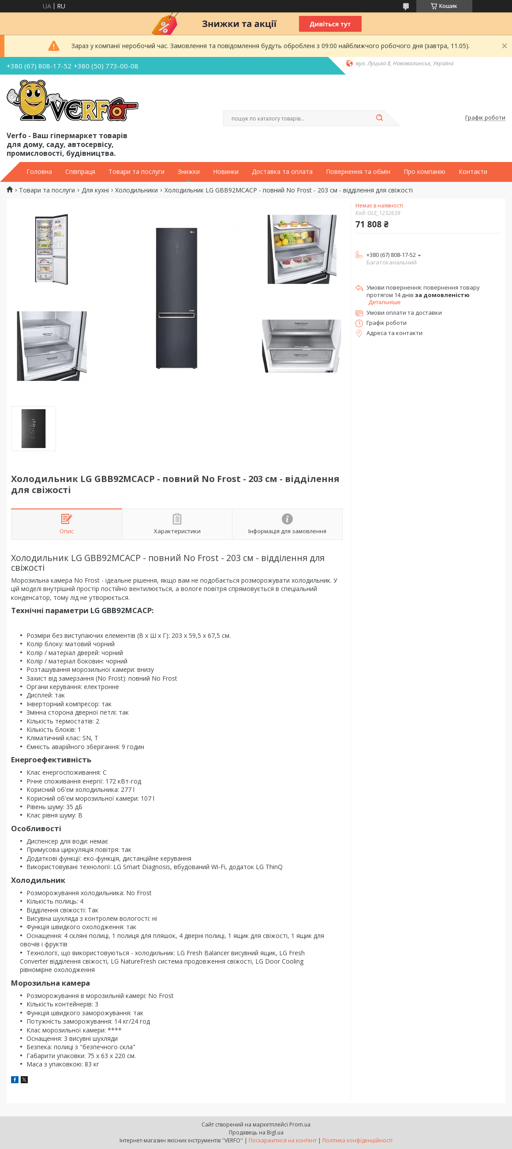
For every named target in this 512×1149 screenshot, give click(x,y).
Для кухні (95, 190)
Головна (39, 172)
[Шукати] (380, 118)
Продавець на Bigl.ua (256, 1132)
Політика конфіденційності (357, 1140)
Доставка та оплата (282, 172)
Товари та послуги (136, 172)
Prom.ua (299, 1124)
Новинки (226, 172)
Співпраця (80, 172)
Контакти (473, 172)
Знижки (189, 172)
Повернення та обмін (358, 172)
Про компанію (424, 172)
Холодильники (136, 190)
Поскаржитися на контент (283, 1140)
